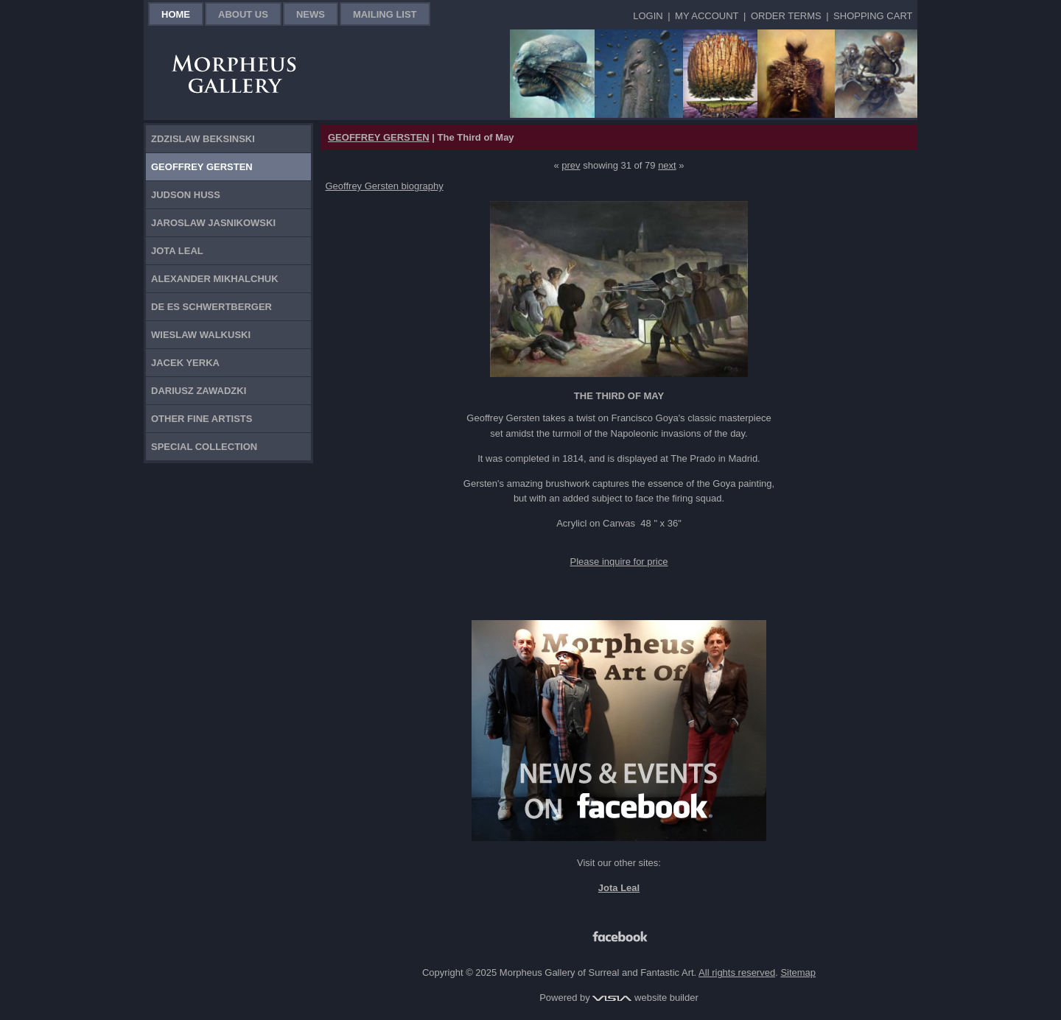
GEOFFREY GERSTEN (379, 137)
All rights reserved (736, 972)
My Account (706, 15)
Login (647, 15)
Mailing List (385, 14)
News (310, 14)
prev (570, 165)
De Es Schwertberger (211, 306)
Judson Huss (185, 194)
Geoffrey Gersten (202, 166)
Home (175, 14)
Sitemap (798, 972)
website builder (645, 997)
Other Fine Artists (201, 418)
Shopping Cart (872, 15)
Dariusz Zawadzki (198, 390)
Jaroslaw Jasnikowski (213, 222)
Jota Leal (177, 250)
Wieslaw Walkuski (201, 334)
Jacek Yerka (185, 362)
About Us (243, 14)
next (667, 165)
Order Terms (786, 15)
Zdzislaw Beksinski (203, 138)
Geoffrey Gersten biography (385, 185)
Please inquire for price (619, 561)
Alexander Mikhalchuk (215, 278)
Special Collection (204, 446)
